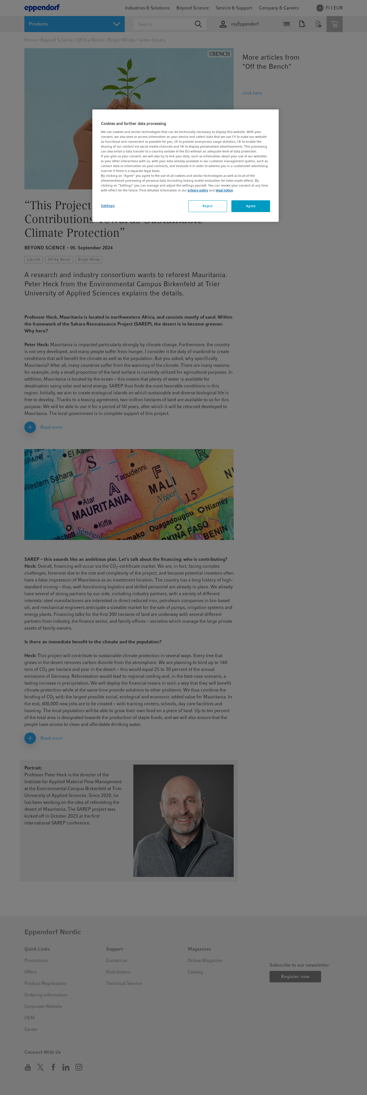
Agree (251, 206)
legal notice (224, 190)
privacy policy (198, 190)
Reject (207, 206)
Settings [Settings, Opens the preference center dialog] (108, 206)
